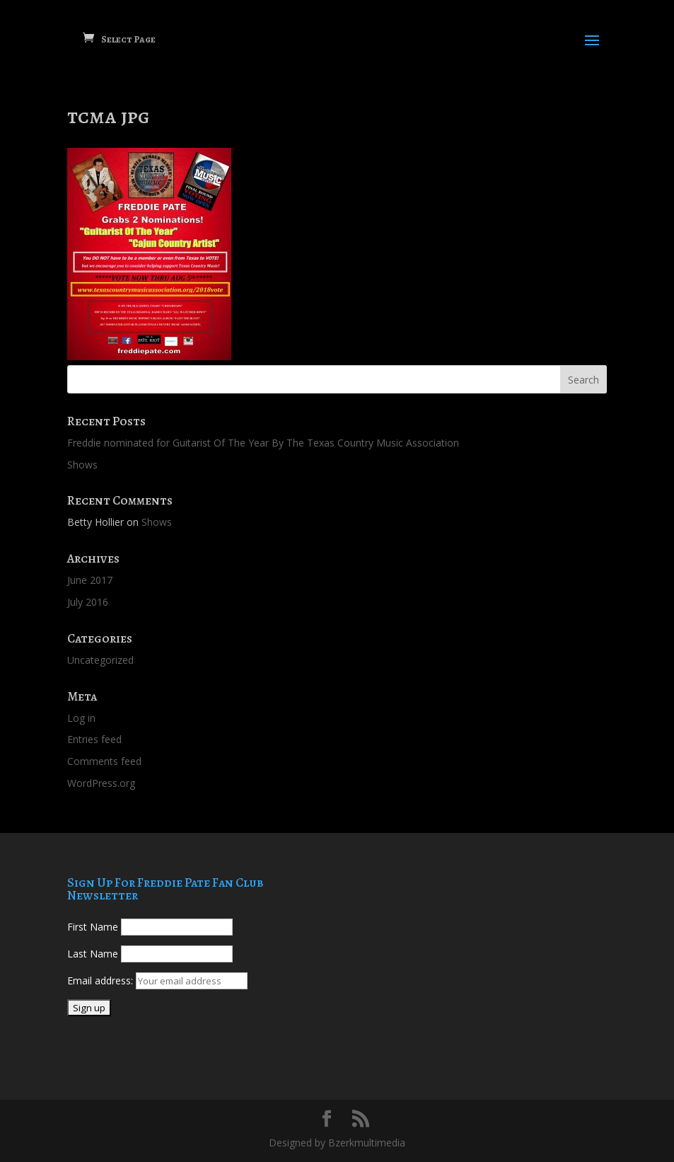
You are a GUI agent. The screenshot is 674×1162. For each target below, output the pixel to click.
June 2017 (89, 580)
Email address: (101, 980)
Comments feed (104, 761)
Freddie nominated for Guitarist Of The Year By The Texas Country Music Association (263, 442)
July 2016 (87, 602)
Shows (82, 464)
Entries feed (94, 739)
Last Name (92, 953)
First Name (92, 926)
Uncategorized (100, 660)
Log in (81, 718)
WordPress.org (101, 783)
